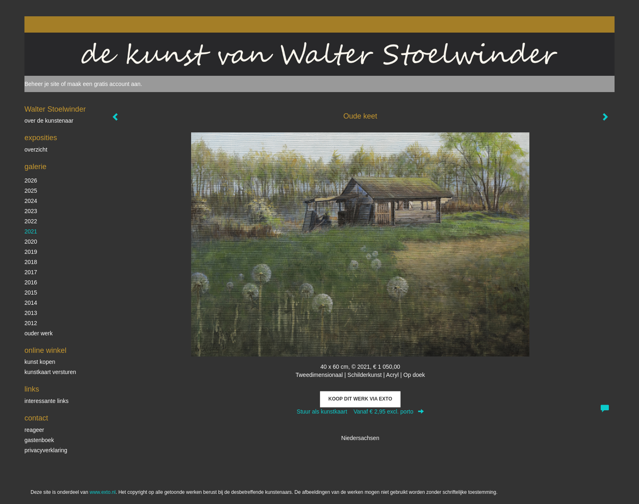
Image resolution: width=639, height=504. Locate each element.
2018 (30, 262)
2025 (30, 190)
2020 (30, 241)
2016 (30, 282)
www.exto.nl (103, 492)
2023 (30, 211)
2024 (30, 201)
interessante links (46, 401)
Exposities (40, 138)
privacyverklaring (45, 450)
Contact (36, 418)
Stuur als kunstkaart (360, 411)
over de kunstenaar (48, 120)
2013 (30, 313)
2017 (30, 272)
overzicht (35, 149)
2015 (30, 292)
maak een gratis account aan (104, 84)
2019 (30, 252)
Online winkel (45, 350)
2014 (30, 302)
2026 (30, 180)
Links (31, 389)
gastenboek (39, 440)
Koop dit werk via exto (360, 399)
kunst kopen (39, 362)
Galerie (35, 167)
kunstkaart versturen (50, 372)
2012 (30, 323)
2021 (30, 231)
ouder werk (38, 333)
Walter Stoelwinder (55, 109)
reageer (34, 430)
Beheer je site (41, 84)
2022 (30, 221)
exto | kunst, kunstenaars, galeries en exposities (47, 24)
